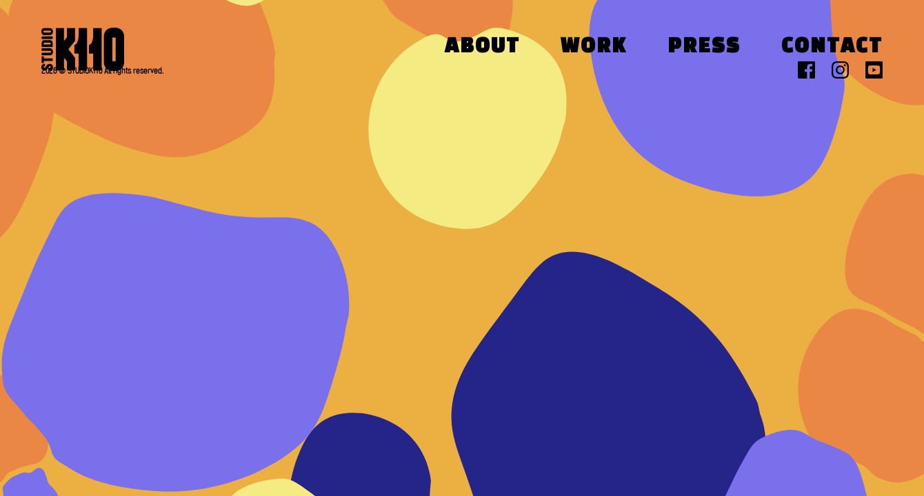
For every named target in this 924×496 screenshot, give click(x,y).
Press (704, 47)
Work (594, 47)
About (482, 47)
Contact (832, 47)
